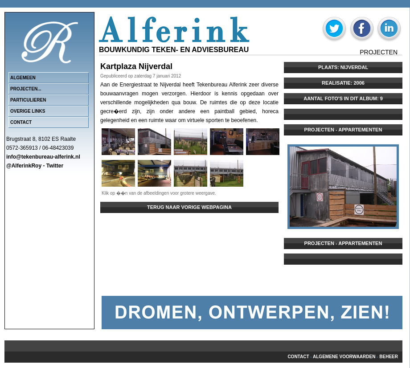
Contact (21, 122)
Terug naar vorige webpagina (189, 207)
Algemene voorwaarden (344, 356)
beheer (388, 356)
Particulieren (28, 100)
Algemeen (23, 77)
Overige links (27, 111)
